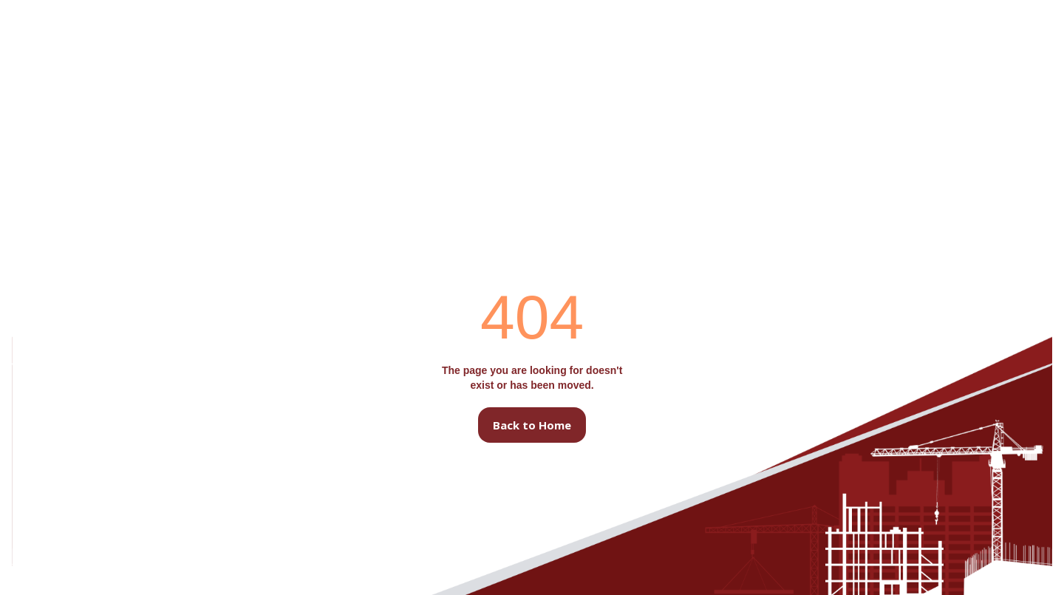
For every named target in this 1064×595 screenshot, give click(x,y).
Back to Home (532, 425)
